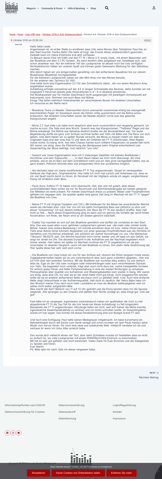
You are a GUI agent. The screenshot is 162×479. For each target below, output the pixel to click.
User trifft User (32, 34)
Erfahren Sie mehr (121, 473)
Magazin (33, 8)
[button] (107, 8)
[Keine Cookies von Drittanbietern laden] (158, 471)
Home (12, 34)
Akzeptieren (38, 473)
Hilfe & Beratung (78, 8)
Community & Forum (53, 8)
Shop (93, 8)
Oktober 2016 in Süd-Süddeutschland (62, 34)
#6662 (147, 40)
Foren (20, 34)
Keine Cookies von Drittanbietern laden (78, 473)
